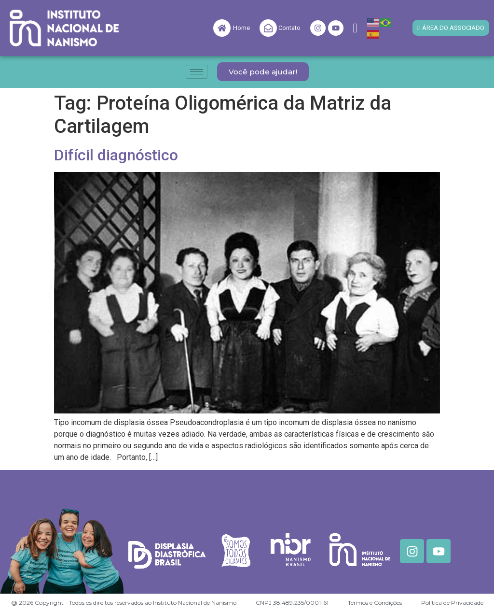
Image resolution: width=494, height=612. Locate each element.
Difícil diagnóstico (116, 155)
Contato (289, 27)
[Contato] (268, 28)
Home (241, 27)
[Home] (222, 28)
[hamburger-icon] (196, 72)
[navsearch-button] (355, 28)
